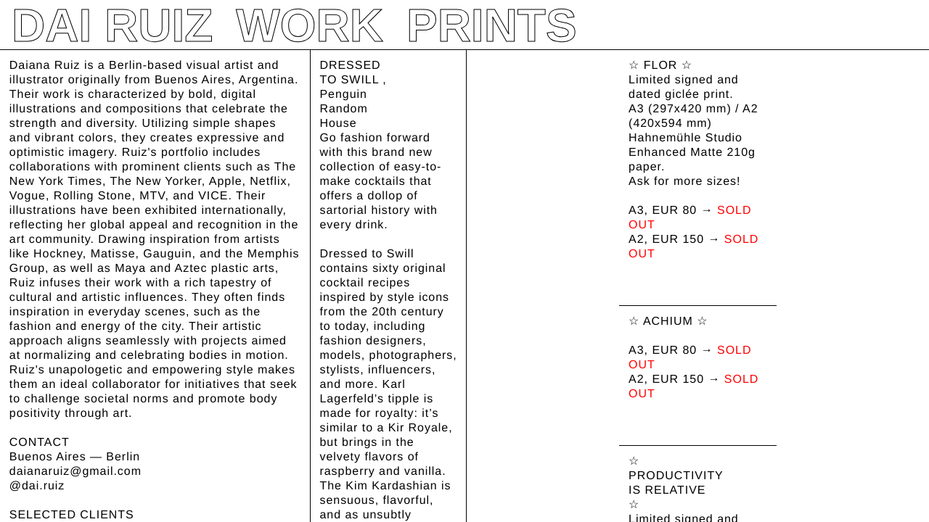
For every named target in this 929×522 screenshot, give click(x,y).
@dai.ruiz (37, 486)
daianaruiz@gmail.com (75, 471)
